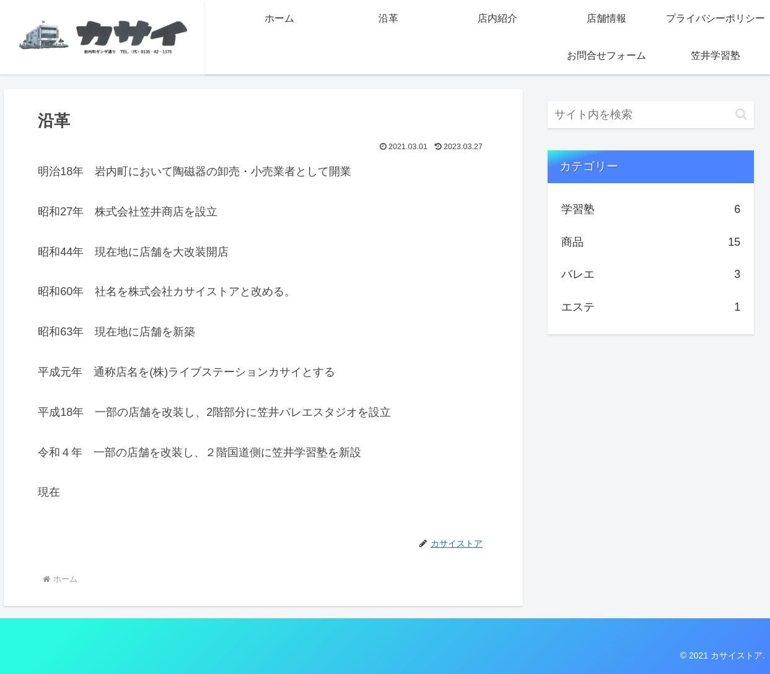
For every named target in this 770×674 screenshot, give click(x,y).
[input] (651, 115)
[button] (741, 114)
